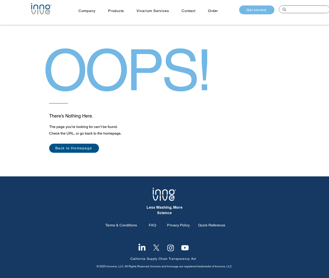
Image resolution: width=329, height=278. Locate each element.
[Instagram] (170, 247)
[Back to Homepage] (74, 148)
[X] (156, 247)
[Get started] (256, 9)
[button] (87, 10)
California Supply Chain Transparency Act (163, 258)
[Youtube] (185, 247)
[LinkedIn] (142, 247)
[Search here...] (304, 10)
